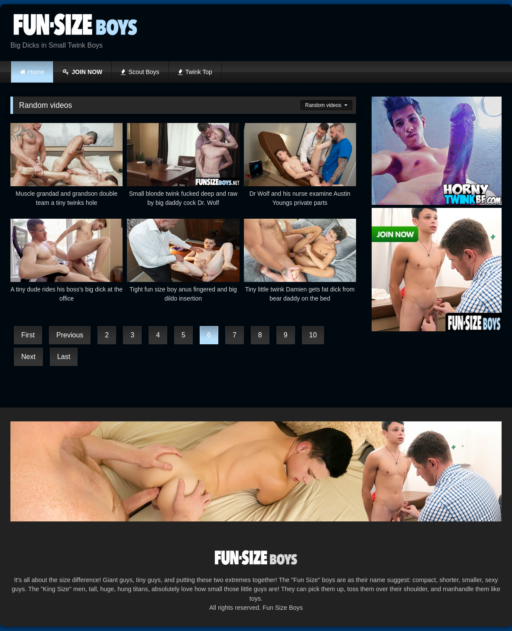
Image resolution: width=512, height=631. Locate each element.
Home (36, 71)
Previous (69, 335)
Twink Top (195, 71)
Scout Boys (140, 71)
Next (28, 356)
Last (63, 356)
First (28, 335)
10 (313, 335)
